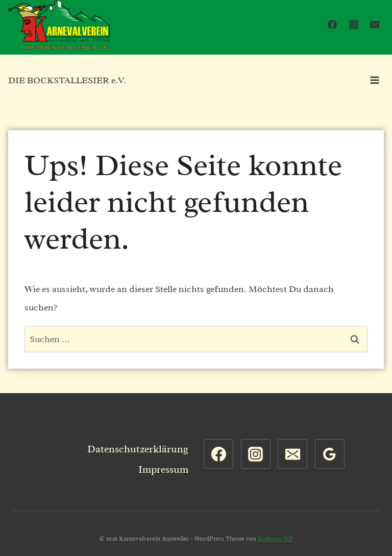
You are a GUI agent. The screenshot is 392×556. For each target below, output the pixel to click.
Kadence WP (275, 539)
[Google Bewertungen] (330, 454)
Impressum (163, 469)
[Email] (374, 24)
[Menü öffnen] (374, 80)
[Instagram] (354, 24)
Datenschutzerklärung (137, 449)
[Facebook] (332, 24)
